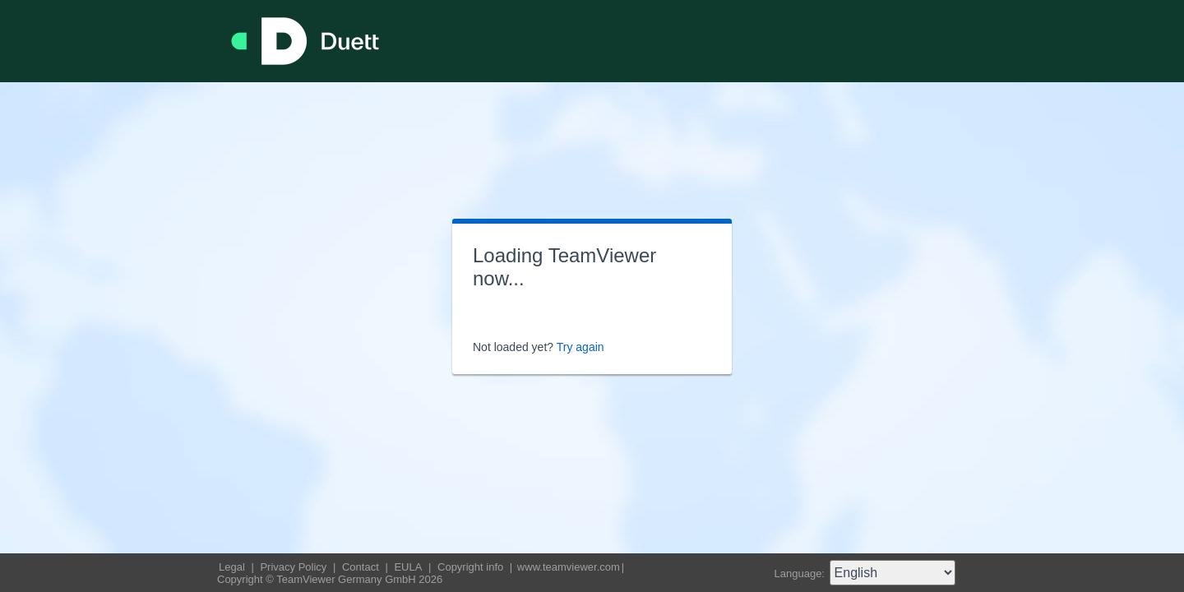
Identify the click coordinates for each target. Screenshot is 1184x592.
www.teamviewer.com (568, 567)
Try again (580, 347)
